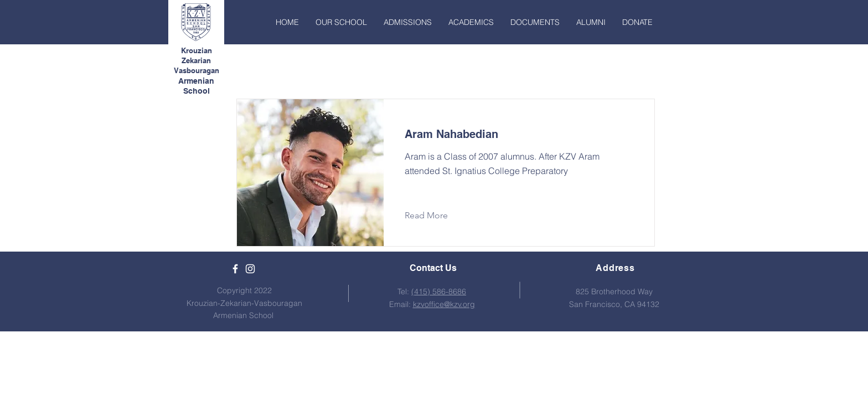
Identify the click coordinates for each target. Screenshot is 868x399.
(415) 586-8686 (438, 291)
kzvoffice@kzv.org (444, 304)
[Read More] (435, 215)
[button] (341, 22)
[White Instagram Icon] (250, 269)
